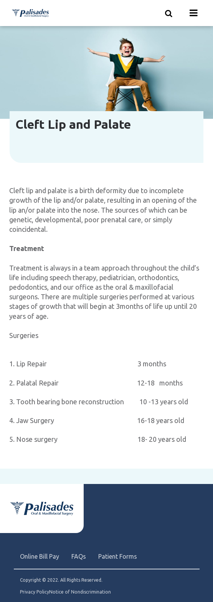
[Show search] (169, 13)
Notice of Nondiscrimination (80, 592)
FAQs (78, 556)
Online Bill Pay (39, 556)
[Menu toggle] (194, 13)
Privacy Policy (34, 592)
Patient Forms (117, 556)
